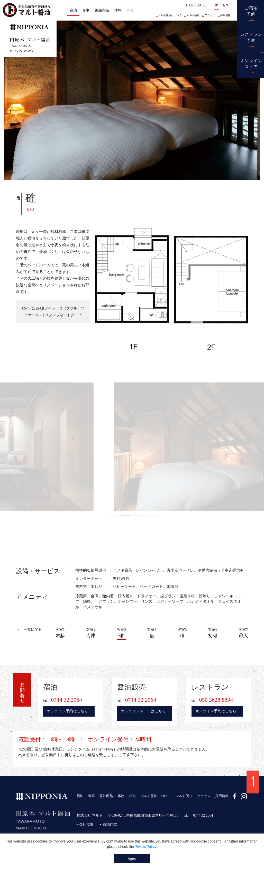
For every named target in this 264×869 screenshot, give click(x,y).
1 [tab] (113, 515)
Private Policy (145, 847)
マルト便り (193, 15)
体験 (118, 10)
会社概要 (86, 824)
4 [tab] (151, 515)
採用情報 (225, 15)
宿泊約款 (110, 824)
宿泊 (80, 796)
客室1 (60, 633)
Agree (132, 859)
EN (225, 5)
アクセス (210, 15)
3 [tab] (138, 515)
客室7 (243, 633)
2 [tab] (126, 515)
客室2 (91, 633)
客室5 (182, 633)
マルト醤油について (169, 15)
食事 (85, 10)
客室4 (151, 633)
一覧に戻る (33, 630)
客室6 (212, 633)
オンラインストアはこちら (143, 711)
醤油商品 (102, 10)
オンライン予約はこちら (67, 711)
